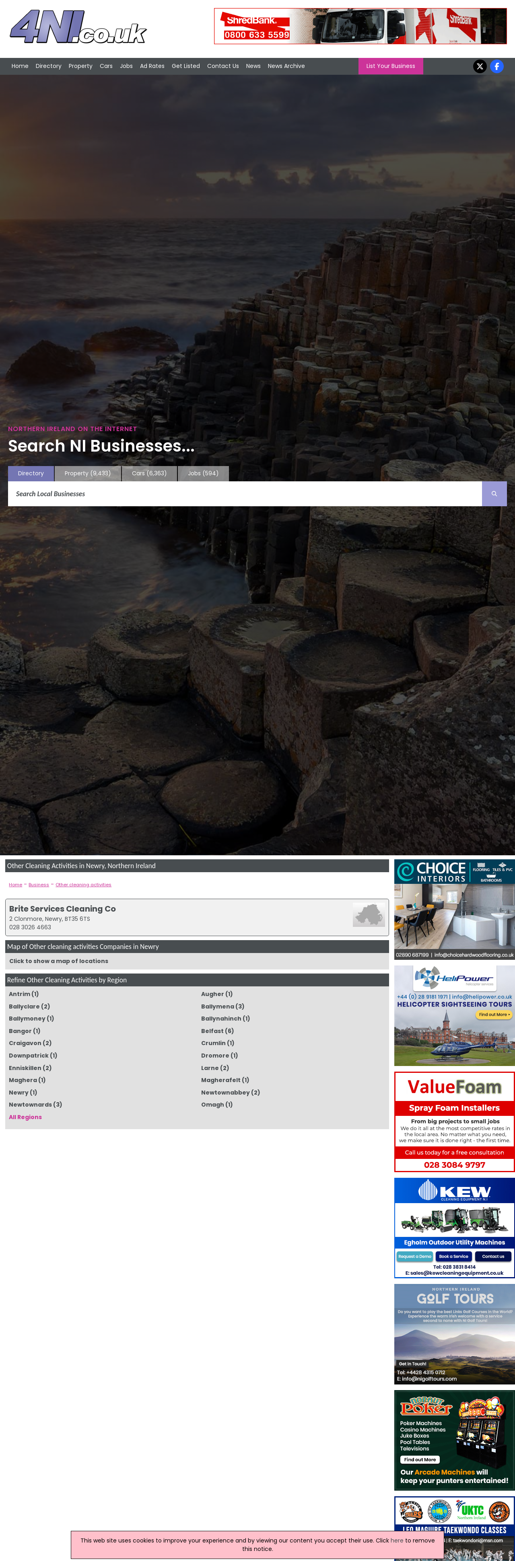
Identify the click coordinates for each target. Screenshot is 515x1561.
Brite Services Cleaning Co (62, 908)
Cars (106, 66)
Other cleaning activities (83, 884)
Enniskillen (25, 1068)
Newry (19, 1093)
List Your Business (391, 66)
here (397, 1540)
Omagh (212, 1105)
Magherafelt (221, 1080)
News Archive (286, 66)
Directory (49, 66)
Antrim (19, 994)
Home (20, 66)
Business (39, 884)
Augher (212, 994)
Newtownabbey (225, 1093)
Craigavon (25, 1043)
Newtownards (30, 1105)
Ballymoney (27, 1019)
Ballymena (217, 1006)
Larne (210, 1068)
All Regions (25, 1117)
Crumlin (213, 1043)
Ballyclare (24, 1006)
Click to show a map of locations (58, 961)
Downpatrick (29, 1056)
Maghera (23, 1080)
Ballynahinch (221, 1019)
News (253, 66)
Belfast (212, 1031)
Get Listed (186, 66)
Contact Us (223, 66)
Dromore (215, 1056)
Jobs (126, 66)
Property (81, 66)
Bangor (20, 1031)
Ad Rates (152, 66)
